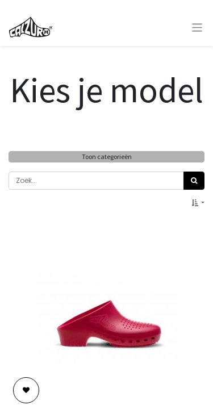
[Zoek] (193, 181)
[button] (197, 202)
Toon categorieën (107, 156)
